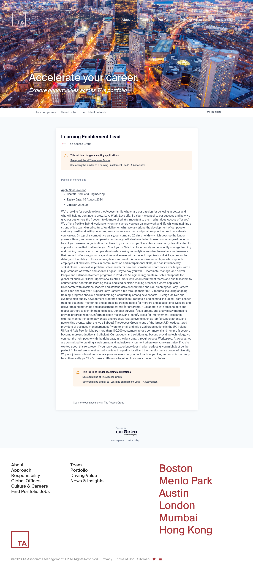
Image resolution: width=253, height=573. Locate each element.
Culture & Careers (29, 486)
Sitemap (143, 559)
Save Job (80, 190)
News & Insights (87, 481)
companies (44, 112)
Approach (21, 470)
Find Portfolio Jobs (30, 491)
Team (76, 465)
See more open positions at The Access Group (98, 402)
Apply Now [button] (68, 190)
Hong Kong (186, 530)
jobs (68, 112)
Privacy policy (117, 440)
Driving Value (83, 475)
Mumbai (178, 518)
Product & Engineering (91, 194)
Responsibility (25, 475)
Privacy (107, 559)
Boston (176, 468)
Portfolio (79, 470)
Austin (174, 493)
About (17, 465)
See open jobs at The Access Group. (90, 160)
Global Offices (25, 481)
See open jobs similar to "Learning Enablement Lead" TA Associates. (108, 165)
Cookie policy (133, 440)
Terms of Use (124, 559)
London (177, 505)
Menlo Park (185, 481)
